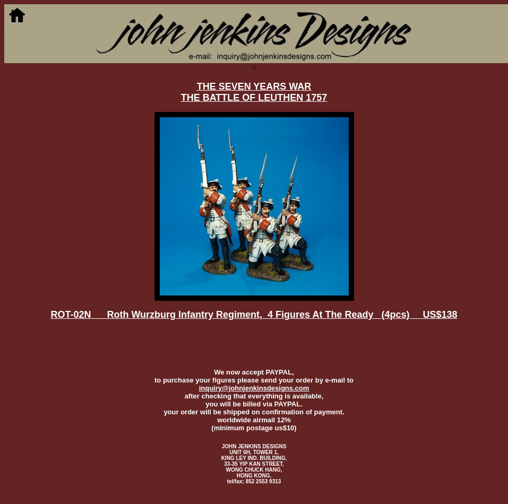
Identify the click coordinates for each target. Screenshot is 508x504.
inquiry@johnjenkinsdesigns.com (254, 388)
